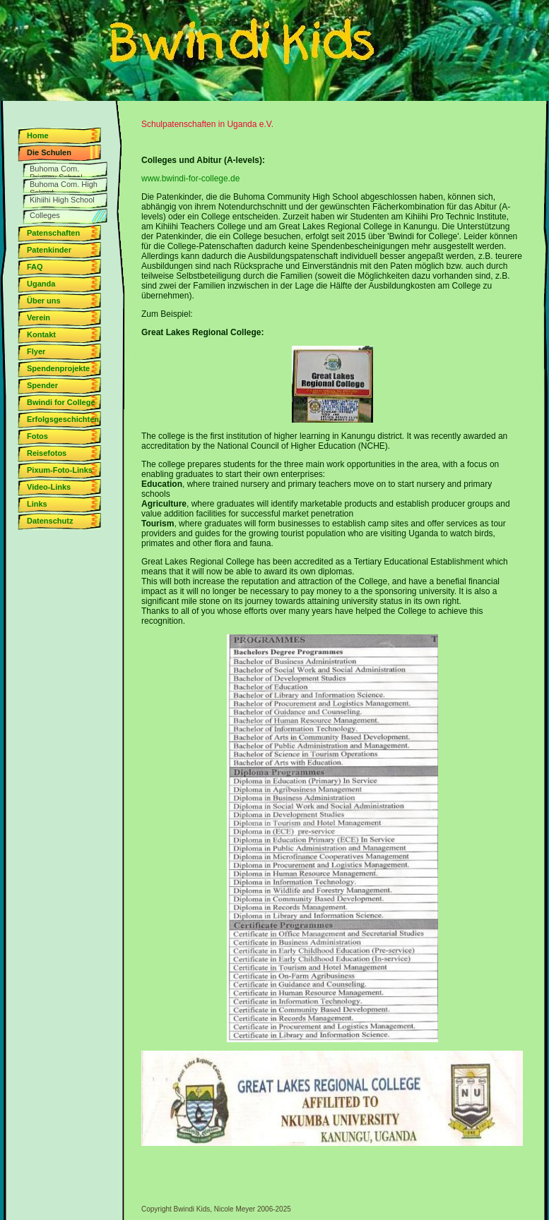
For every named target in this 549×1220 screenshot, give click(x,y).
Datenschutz (50, 521)
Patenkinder (49, 250)
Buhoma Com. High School (64, 186)
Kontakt (41, 334)
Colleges (45, 215)
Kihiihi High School (62, 199)
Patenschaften (53, 233)
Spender (42, 385)
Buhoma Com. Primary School (56, 170)
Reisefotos (46, 453)
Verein (38, 317)
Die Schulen (49, 152)
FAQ (35, 266)
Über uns (44, 300)
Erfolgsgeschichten (63, 419)
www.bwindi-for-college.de (190, 178)
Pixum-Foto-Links (60, 470)
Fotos (37, 436)
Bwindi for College (61, 402)
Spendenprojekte (58, 368)
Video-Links (49, 487)
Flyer (36, 351)
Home (38, 135)
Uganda (41, 283)
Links (37, 504)
